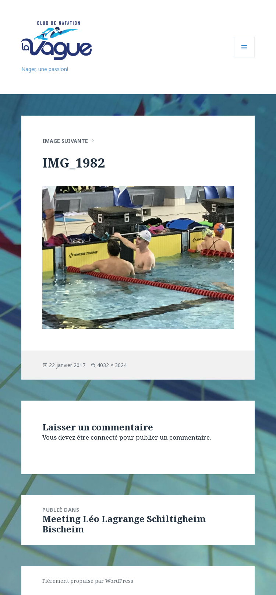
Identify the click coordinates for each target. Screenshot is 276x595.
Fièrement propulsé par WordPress (87, 580)
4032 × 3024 (112, 365)
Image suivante (65, 140)
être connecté (97, 437)
